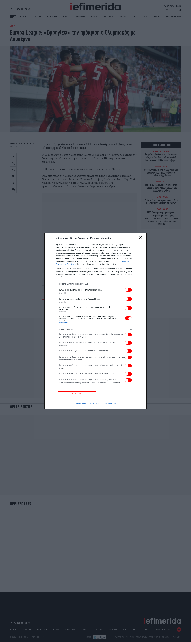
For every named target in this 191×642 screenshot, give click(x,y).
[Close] (141, 238)
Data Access (95, 404)
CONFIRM (77, 394)
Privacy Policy (110, 404)
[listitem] (95, 283)
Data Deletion (80, 404)
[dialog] (95, 321)
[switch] (128, 289)
